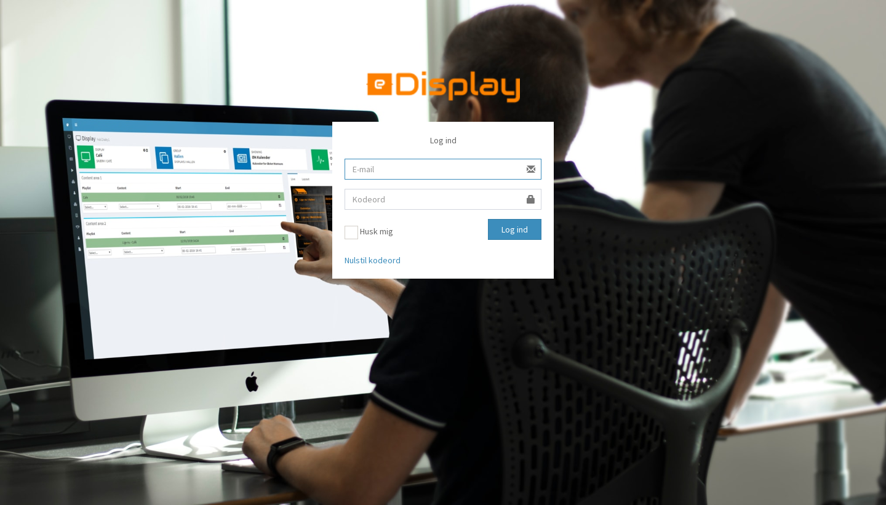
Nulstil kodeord (373, 260)
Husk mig (369, 232)
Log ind (514, 229)
